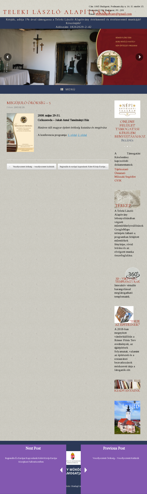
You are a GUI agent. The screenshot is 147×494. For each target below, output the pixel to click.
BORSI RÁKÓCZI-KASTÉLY (125, 41)
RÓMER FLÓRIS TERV (123, 37)
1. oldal (72, 134)
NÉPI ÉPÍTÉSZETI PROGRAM (126, 45)
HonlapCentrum (78, 486)
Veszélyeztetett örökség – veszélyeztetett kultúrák (31, 167)
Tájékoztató (121, 169)
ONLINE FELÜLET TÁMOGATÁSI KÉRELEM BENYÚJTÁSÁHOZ (129, 131)
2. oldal (82, 134)
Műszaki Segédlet (125, 176)
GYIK (118, 180)
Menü (67, 89)
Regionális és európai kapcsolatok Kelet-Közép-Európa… (85, 167)
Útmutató (119, 173)
